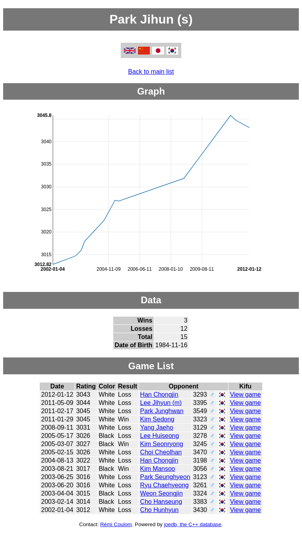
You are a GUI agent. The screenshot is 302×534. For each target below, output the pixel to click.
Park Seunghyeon (165, 477)
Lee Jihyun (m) (161, 402)
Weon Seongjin (161, 493)
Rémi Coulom (116, 524)
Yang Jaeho (156, 427)
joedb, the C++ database (192, 524)
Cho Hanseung (161, 501)
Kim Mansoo (157, 468)
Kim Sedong (157, 419)
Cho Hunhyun (159, 510)
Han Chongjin (159, 394)
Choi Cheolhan (161, 452)
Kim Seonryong (161, 444)
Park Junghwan (161, 411)
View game (245, 394)
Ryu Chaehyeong (164, 485)
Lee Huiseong (159, 435)
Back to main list (151, 71)
